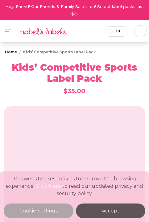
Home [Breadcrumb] (11, 52)
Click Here (48, 186)
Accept (110, 211)
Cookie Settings (38, 211)
